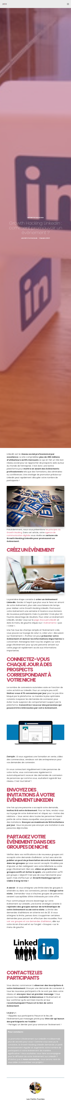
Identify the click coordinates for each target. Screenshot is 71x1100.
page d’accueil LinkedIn (45, 620)
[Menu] (67, 4)
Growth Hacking (35, 218)
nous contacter (31, 1059)
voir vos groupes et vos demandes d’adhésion (29, 921)
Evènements (50, 623)
